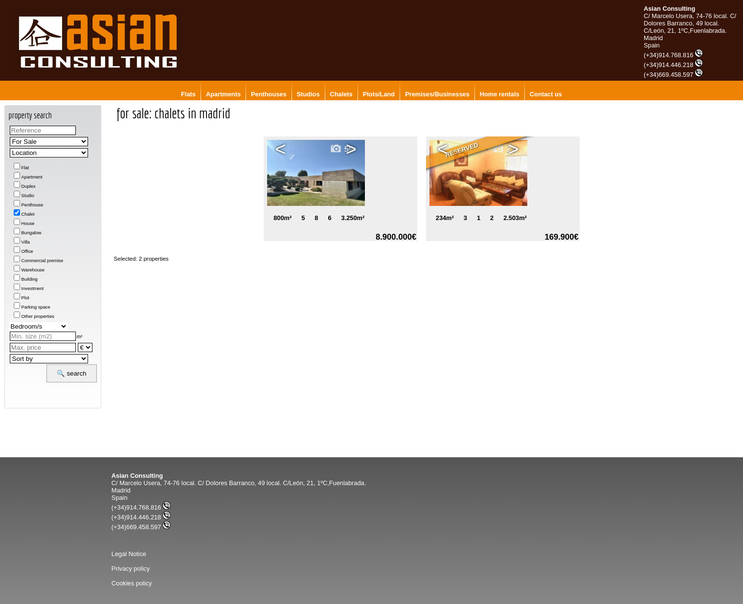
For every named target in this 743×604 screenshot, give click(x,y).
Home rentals (499, 94)
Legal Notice (129, 554)
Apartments (223, 94)
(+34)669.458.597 (673, 74)
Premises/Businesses (437, 94)
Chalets (341, 94)
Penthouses (269, 94)
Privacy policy (131, 568)
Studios (308, 94)
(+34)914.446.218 (673, 64)
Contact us (546, 94)
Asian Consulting (669, 8)
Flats (188, 94)
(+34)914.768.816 (673, 55)
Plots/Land (379, 94)
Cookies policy (132, 583)
